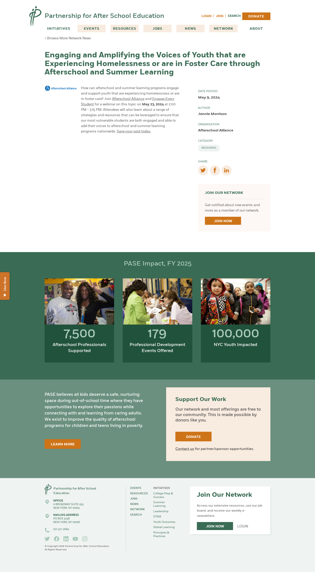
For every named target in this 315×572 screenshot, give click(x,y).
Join (219, 16)
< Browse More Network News (68, 38)
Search (234, 16)
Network (223, 29)
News (190, 29)
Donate (256, 16)
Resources (124, 29)
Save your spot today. (134, 131)
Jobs (157, 29)
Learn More (63, 444)
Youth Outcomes (164, 522)
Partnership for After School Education (104, 16)
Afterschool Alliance (128, 99)
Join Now (223, 221)
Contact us (184, 449)
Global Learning (164, 527)
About (256, 29)
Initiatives (58, 29)
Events (91, 29)
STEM (157, 516)
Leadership (161, 511)
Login (206, 16)
